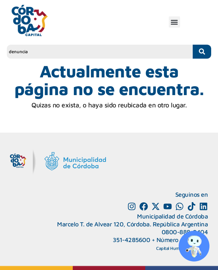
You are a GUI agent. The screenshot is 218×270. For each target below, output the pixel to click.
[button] (174, 22)
